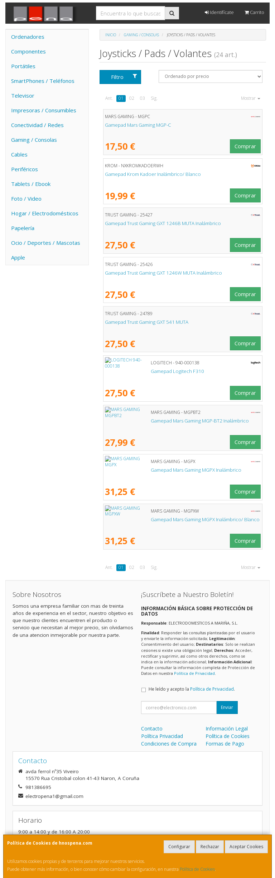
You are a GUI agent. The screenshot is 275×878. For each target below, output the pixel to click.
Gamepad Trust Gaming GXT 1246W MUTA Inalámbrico (163, 273)
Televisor (22, 95)
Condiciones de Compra (169, 743)
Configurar (179, 847)
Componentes (28, 51)
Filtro (124, 76)
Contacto (152, 728)
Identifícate (219, 12)
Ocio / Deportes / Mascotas (45, 242)
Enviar (227, 707)
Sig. (154, 98)
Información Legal (227, 728)
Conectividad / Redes (37, 125)
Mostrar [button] (250, 98)
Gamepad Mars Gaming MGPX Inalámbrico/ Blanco (159, 519)
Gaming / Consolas (34, 139)
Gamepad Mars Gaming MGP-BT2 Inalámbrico (154, 420)
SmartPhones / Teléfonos (42, 80)
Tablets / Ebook (30, 183)
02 (131, 98)
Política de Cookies (197, 869)
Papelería (22, 228)
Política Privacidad (162, 736)
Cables (19, 154)
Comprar (245, 146)
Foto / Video (26, 198)
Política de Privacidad (194, 673)
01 (121, 98)
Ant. (109, 98)
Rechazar (210, 847)
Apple (18, 257)
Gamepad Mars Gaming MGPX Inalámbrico (150, 470)
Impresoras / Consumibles (43, 110)
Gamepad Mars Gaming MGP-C (138, 125)
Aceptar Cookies (246, 847)
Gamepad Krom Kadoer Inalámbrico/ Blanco (153, 174)
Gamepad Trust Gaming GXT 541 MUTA (146, 322)
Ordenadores (27, 36)
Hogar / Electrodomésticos (44, 213)
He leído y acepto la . (192, 689)
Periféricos (24, 169)
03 (142, 98)
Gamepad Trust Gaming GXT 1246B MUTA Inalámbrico (163, 223)
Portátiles (23, 66)
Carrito (254, 12)
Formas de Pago (225, 743)
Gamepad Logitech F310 (131, 371)
